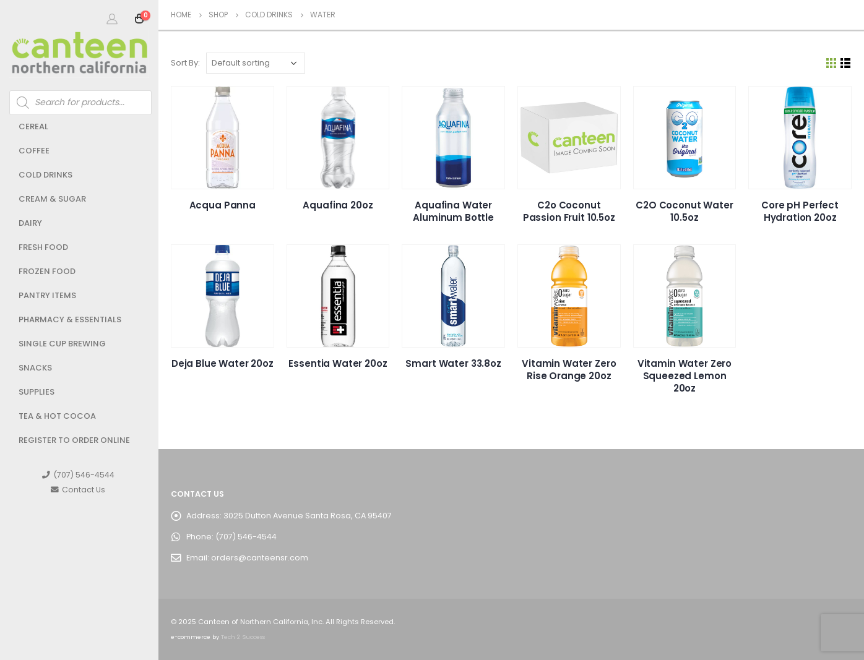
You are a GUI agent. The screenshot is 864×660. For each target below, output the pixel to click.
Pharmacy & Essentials (70, 319)
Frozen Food (47, 271)
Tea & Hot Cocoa (57, 416)
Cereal (33, 126)
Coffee (34, 150)
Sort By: (185, 63)
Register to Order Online (74, 440)
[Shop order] (255, 63)
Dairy (30, 223)
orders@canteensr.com (259, 557)
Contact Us (78, 489)
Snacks (35, 368)
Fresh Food (43, 247)
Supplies (36, 392)
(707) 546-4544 (78, 474)
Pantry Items (47, 295)
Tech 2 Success (243, 637)
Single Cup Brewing (62, 343)
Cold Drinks (45, 175)
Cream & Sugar (52, 199)
